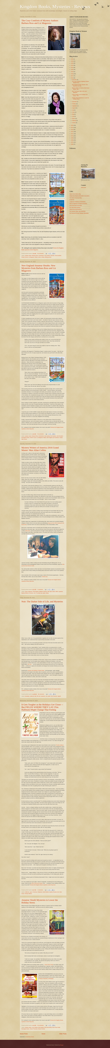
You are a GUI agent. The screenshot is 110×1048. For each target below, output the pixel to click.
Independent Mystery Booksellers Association (79, 195)
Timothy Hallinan (60, 745)
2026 (72, 59)
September (74, 105)
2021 (72, 67)
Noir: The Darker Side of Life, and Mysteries (42, 601)
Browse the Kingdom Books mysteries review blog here (42, 884)
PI (36, 593)
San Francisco (54, 696)
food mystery (53, 436)
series (39, 257)
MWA (57, 591)
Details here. (45, 576)
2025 (72, 61)
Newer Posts (24, 1034)
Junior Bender (46, 892)
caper (31, 892)
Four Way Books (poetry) (75, 207)
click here (28, 530)
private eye (39, 593)
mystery (51, 892)
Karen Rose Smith (49, 964)
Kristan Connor (24, 257)
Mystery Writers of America (27, 593)
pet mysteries (56, 437)
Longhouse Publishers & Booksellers (78, 201)
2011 (72, 133)
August (74, 108)
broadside (27, 696)
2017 (72, 75)
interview (52, 255)
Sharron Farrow (41, 1028)
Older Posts (62, 1034)
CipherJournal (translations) (76, 209)
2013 (72, 129)
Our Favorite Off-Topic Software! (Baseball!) (79, 213)
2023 (72, 63)
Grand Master (36, 591)
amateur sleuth (28, 255)
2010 (72, 135)
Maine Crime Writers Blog (75, 194)
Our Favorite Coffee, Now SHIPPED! (77, 211)
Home (43, 1034)
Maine (36, 257)
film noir (30, 664)
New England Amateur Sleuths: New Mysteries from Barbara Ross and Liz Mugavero (38, 268)
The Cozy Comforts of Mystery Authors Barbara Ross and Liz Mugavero (39, 21)
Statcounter (83, 187)
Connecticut (41, 255)
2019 (72, 71)
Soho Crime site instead (36, 883)
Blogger (61, 1045)
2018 (72, 73)
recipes (61, 437)
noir (34, 593)
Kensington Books (25, 437)
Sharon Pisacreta (34, 1028)
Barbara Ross (35, 255)
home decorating (48, 1027)
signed (59, 696)
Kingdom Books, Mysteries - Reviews (55, 6)
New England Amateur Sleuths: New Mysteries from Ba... (80, 85)
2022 (72, 65)
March (73, 118)
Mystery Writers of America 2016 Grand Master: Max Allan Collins (40, 448)
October (74, 103)
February (74, 120)
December (74, 79)
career (26, 591)
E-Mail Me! (72, 199)
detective (30, 591)
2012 (72, 131)
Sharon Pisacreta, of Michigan (46, 978)
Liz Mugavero (31, 257)
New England (50, 437)
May (73, 114)
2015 (72, 125)
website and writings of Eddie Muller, (36, 670)
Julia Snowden (58, 255)
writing (42, 257)
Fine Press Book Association (76, 205)
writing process (48, 257)
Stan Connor (24, 439)
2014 (72, 127)
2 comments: (40, 589)
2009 (72, 137)
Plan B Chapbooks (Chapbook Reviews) (78, 203)
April (73, 116)
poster (49, 696)
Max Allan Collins (51, 591)
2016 (72, 78)
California (32, 696)
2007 (72, 142)
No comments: (40, 253)
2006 (72, 144)
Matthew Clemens (43, 591)
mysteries (61, 591)
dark (35, 696)
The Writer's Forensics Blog (76, 197)
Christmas (35, 892)
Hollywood (40, 892)
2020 (72, 69)
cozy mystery (47, 255)
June (73, 112)
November (74, 101)
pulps (44, 593)
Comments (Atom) (30, 1036)
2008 (72, 140)
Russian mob (56, 892)
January (74, 122)
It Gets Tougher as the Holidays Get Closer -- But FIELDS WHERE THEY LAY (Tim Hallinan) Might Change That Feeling (42, 707)
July (73, 110)
